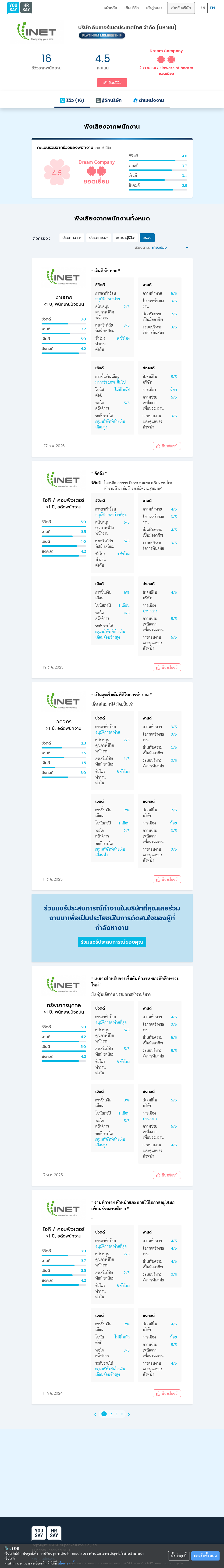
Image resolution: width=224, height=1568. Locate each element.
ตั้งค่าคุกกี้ (178, 1555)
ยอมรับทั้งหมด (205, 1555)
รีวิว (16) (72, 100)
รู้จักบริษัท (109, 100)
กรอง (147, 237)
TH (212, 8)
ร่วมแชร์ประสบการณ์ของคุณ (112, 942)
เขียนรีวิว (131, 8)
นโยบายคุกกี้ (66, 1563)
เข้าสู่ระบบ (154, 8)
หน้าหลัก (110, 8)
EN (202, 8)
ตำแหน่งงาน (148, 100)
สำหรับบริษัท (181, 8)
